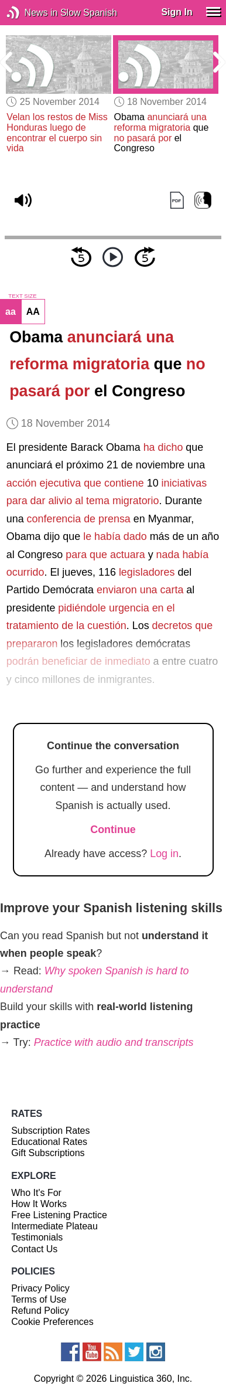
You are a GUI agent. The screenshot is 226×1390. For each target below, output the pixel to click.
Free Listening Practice (59, 1215)
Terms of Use (38, 1299)
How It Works (39, 1204)
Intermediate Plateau (54, 1226)
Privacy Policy (40, 1288)
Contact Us (34, 1249)
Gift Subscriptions (47, 1153)
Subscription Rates (50, 1131)
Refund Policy (40, 1311)
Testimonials (37, 1237)
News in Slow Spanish (31, 13)
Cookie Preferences (52, 1322)
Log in (164, 853)
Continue (113, 829)
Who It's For (36, 1193)
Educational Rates (49, 1142)
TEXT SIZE (22, 296)
